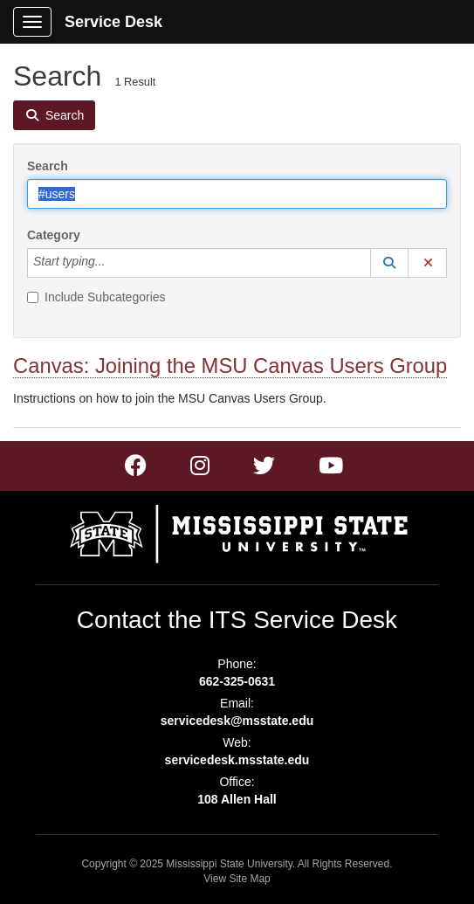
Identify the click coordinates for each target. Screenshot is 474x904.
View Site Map (236, 879)
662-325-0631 (237, 681)
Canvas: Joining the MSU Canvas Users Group (230, 365)
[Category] (114, 263)
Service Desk (113, 22)
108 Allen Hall (237, 799)
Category (53, 235)
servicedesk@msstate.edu (237, 721)
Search (47, 166)
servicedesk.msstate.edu (237, 760)
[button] (389, 263)
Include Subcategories (96, 297)
